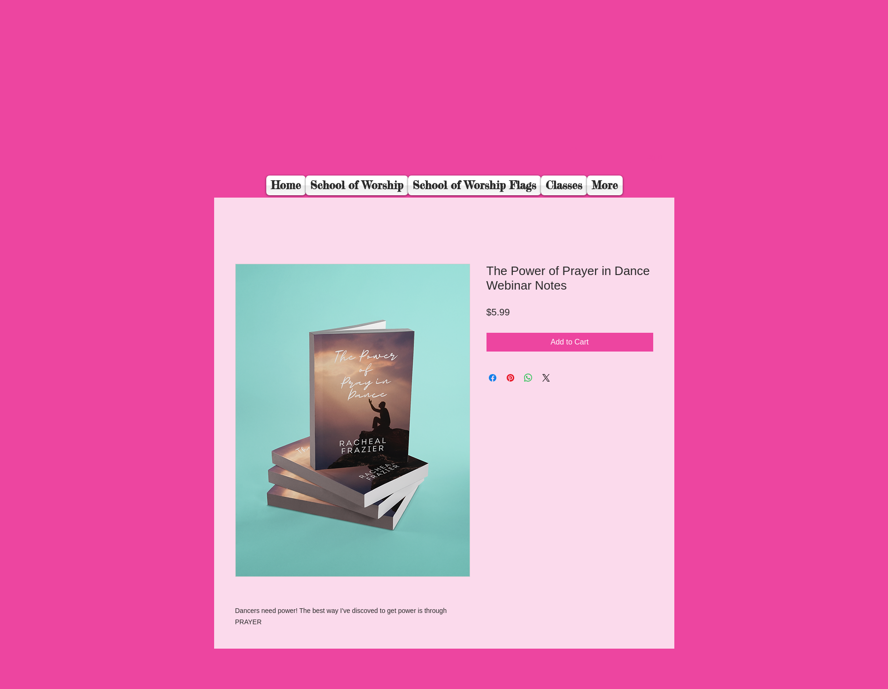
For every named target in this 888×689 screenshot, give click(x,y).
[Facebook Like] (607, 162)
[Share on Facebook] (492, 377)
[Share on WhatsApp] (528, 377)
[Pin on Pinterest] (510, 377)
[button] (573, 156)
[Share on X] (546, 377)
